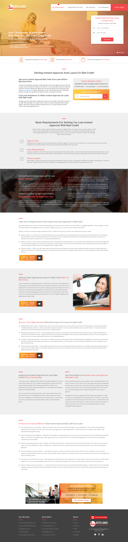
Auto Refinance (24, 531)
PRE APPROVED (90, 7)
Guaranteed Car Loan (49, 525)
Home (76, 522)
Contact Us (77, 531)
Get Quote (107, 39)
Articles (76, 525)
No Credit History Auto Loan (27, 522)
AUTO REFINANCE (103, 7)
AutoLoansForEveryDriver (100, 528)
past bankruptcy (27, 90)
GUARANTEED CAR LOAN (75, 7)
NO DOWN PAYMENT (59, 7)
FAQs (75, 528)
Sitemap (76, 534)
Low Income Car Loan (49, 534)
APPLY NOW (119, 7)
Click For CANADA (99, 517)
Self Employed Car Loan (50, 522)
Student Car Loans (25, 528)
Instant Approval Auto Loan (27, 534)
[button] (117, 52)
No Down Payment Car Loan (51, 528)
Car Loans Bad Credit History (28, 525)
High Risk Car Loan (48, 531)
